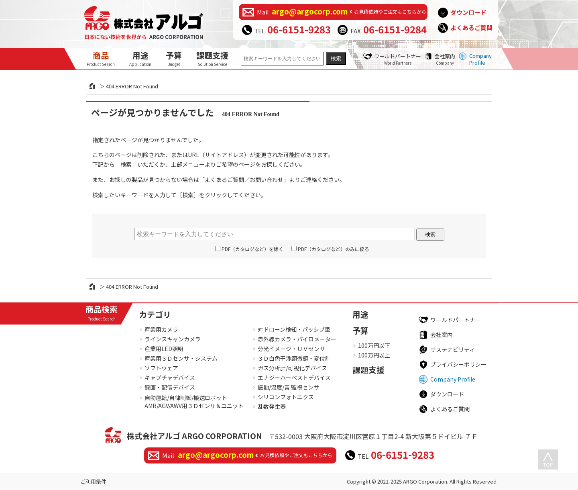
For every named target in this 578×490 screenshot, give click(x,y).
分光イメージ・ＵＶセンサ (291, 348)
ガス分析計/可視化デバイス (292, 368)
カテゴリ (155, 314)
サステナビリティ (452, 349)
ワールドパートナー (397, 59)
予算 (174, 58)
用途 (140, 58)
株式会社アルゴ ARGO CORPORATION (194, 435)
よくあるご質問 (471, 27)
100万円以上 (374, 355)
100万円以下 (374, 345)
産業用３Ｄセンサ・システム (181, 358)
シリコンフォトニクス (286, 397)
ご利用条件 (93, 481)
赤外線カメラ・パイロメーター (297, 339)
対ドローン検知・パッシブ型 (294, 329)
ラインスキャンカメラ (172, 339)
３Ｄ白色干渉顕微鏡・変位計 (294, 358)
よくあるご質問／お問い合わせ (244, 180)
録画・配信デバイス (169, 387)
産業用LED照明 (163, 348)
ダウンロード (468, 12)
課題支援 (212, 58)
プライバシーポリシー (458, 364)
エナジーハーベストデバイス (294, 377)
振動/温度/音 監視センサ (288, 387)
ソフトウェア (161, 368)
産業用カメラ (161, 329)
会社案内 (444, 59)
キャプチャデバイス (169, 377)
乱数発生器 (272, 406)
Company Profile (480, 59)
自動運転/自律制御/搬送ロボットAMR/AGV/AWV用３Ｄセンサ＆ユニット (194, 402)
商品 (101, 58)
